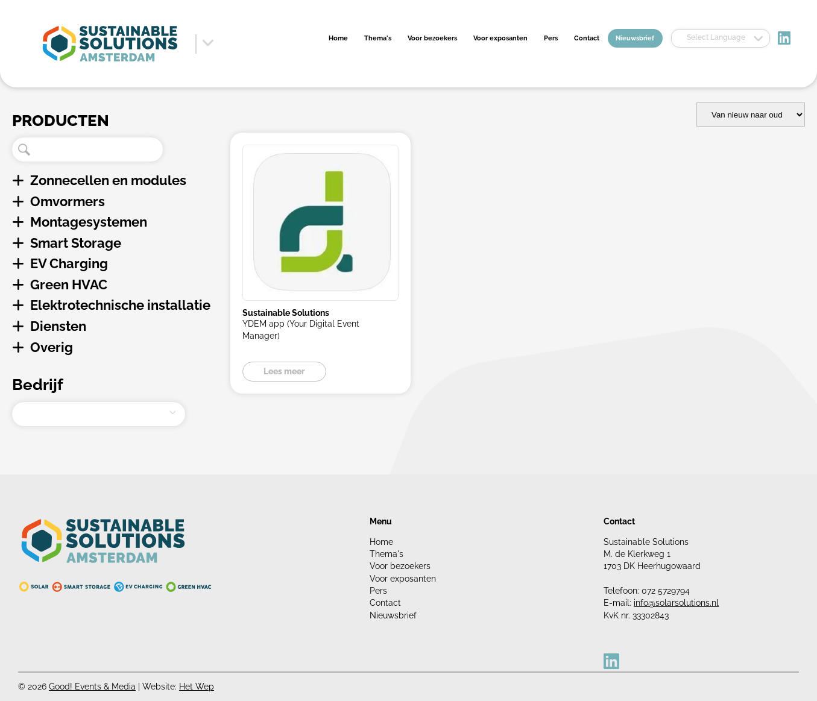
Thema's (377, 38)
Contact (586, 38)
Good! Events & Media (92, 686)
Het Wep (196, 686)
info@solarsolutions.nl (676, 603)
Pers (551, 38)
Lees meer (284, 371)
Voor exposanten (500, 38)
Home (338, 38)
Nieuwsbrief (635, 38)
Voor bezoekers (432, 38)
